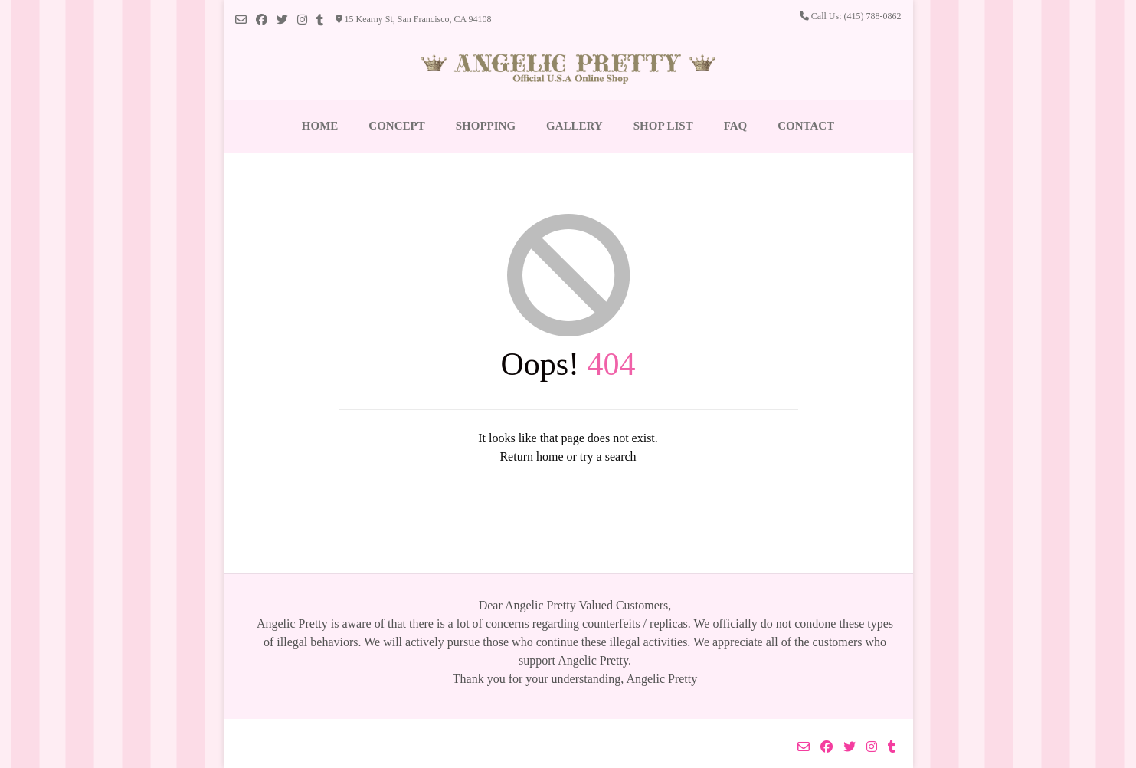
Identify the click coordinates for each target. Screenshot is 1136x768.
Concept (396, 126)
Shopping (486, 126)
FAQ (736, 126)
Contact (806, 126)
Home (320, 126)
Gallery (574, 126)
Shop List (663, 126)
